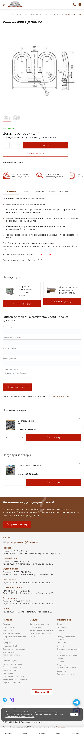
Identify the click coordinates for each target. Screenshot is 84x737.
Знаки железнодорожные (15, 679)
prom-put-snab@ (22, 542)
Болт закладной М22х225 (26, 422)
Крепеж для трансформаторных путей (12, 655)
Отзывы (25, 192)
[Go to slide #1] (7, 118)
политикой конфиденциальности (38, 399)
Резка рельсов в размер (41, 630)
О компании (64, 619)
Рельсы (6, 624)
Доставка (61, 627)
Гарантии (39, 192)
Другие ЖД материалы (13, 682)
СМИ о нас (62, 642)
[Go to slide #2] (16, 118)
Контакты (7, 537)
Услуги (34, 619)
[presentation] (3, 293)
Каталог (7, 619)
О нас (59, 624)
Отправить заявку (17, 387)
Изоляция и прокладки (13, 676)
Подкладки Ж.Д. (10, 646)
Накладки (7, 630)
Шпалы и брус (9, 627)
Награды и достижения (68, 655)
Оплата (60, 630)
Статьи (60, 659)
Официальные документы (69, 649)
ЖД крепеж (8, 642)
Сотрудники (62, 646)
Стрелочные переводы (14, 649)
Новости (61, 662)
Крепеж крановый (11, 633)
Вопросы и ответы (65, 674)
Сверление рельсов (39, 624)
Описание (10, 192)
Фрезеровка (36, 627)
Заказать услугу (22, 303)
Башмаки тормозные (12, 667)
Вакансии (61, 671)
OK (74, 714)
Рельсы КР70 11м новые (29, 465)
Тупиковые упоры (11, 661)
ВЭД (59, 652)
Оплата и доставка (58, 192)
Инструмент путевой (12, 664)
